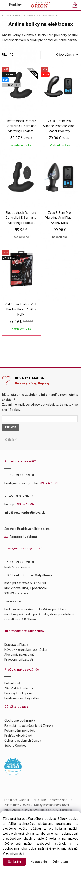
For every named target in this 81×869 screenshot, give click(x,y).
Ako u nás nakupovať (19, 655)
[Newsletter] (39, 418)
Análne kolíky (47, 15)
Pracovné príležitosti (18, 660)
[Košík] (77, 6)
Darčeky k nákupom (18, 693)
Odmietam (60, 862)
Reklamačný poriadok (19, 731)
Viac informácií (13, 853)
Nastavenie (38, 862)
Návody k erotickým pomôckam (26, 650)
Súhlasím (14, 862)
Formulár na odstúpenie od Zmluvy (28, 726)
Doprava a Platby (16, 645)
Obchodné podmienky (19, 720)
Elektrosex (29, 15)
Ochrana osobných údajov (22, 740)
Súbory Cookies (15, 745)
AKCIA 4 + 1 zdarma (18, 688)
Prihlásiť (10, 427)
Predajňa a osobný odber (22, 698)
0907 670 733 (49, 483)
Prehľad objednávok (18, 736)
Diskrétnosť (12, 683)
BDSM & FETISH (11, 15)
